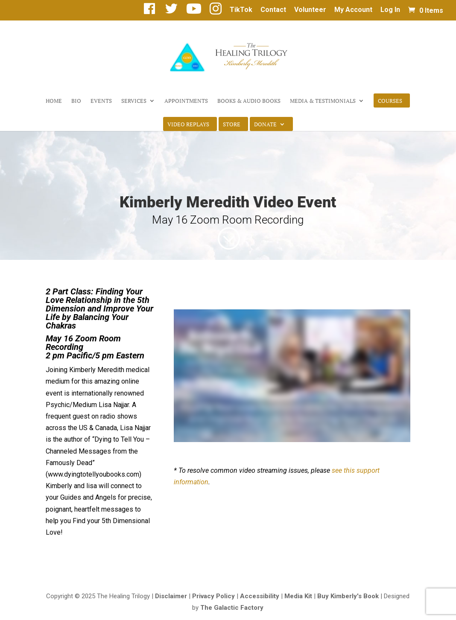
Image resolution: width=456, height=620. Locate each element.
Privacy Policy (213, 596)
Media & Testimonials (323, 101)
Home (54, 101)
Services (133, 101)
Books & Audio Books (249, 101)
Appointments (186, 101)
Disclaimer (171, 596)
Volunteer (310, 10)
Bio (76, 101)
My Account (353, 10)
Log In (390, 10)
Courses (390, 101)
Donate (265, 124)
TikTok (241, 10)
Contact (273, 10)
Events (101, 101)
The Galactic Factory (231, 607)
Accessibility (259, 596)
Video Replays (188, 124)
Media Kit (298, 596)
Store (231, 124)
